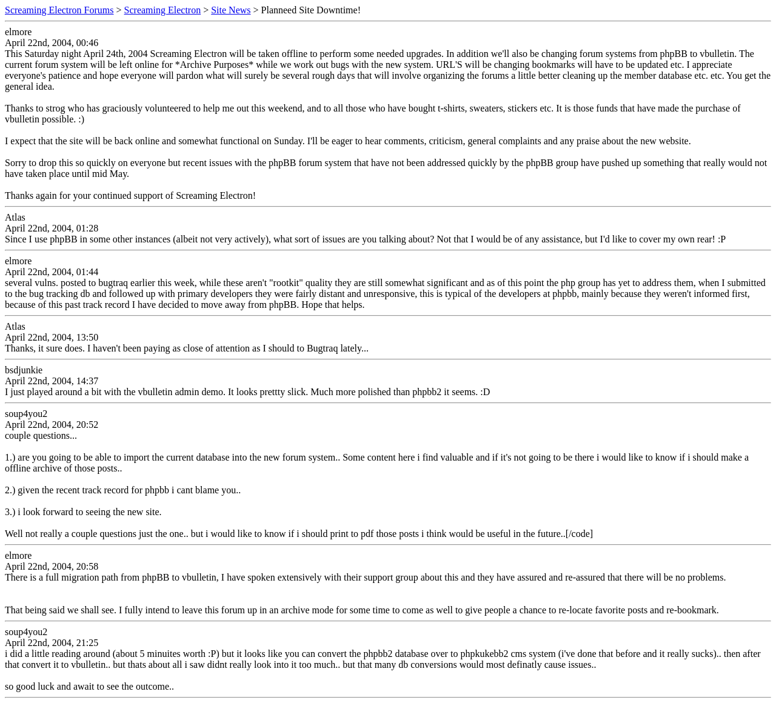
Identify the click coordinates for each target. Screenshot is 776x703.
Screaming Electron (162, 10)
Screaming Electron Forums (59, 10)
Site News (230, 10)
